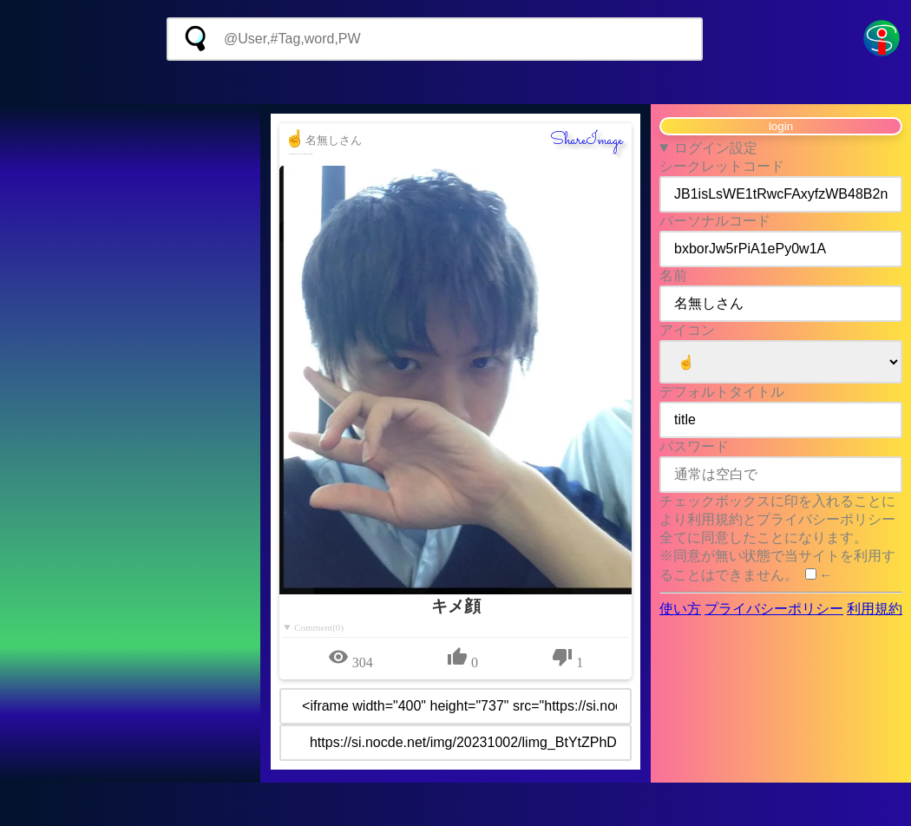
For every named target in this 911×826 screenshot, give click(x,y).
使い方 (680, 608)
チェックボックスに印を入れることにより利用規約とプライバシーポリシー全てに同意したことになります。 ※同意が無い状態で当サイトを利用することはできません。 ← (777, 538)
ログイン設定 (715, 148)
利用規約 (874, 608)
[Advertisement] (455, 82)
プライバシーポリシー (774, 608)
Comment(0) (319, 627)
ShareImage (586, 140)
